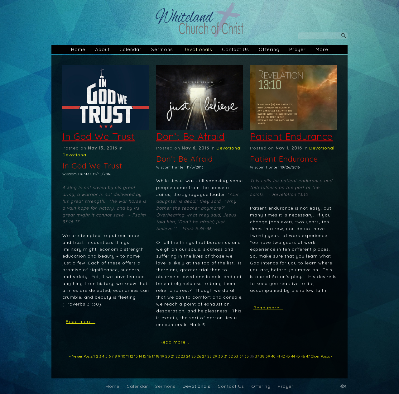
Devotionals (197, 49)
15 (144, 356)
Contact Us (235, 49)
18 (157, 356)
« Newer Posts (81, 356)
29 (215, 356)
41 (278, 356)
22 (177, 356)
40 (273, 356)
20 (167, 356)
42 (283, 356)
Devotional (75, 155)
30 (220, 356)
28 (209, 356)
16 (149, 356)
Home (78, 49)
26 (199, 356)
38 (262, 356)
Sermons (162, 49)
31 (226, 356)
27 (204, 356)
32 (230, 356)
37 (257, 356)
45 (298, 356)
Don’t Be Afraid (190, 136)
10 (123, 356)
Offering (269, 49)
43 (288, 356)
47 (308, 356)
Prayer (297, 49)
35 (246, 356)
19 (162, 356)
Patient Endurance (291, 136)
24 (188, 356)
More (321, 49)
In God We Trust (98, 136)
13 (136, 356)
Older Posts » (321, 356)
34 (241, 356)
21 (172, 356)
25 (193, 356)
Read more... (80, 321)
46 (303, 356)
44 (293, 356)
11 (127, 356)
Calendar (130, 49)
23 (183, 356)
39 (268, 356)
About (102, 49)
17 (153, 356)
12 (131, 356)
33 (236, 356)
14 (140, 356)
